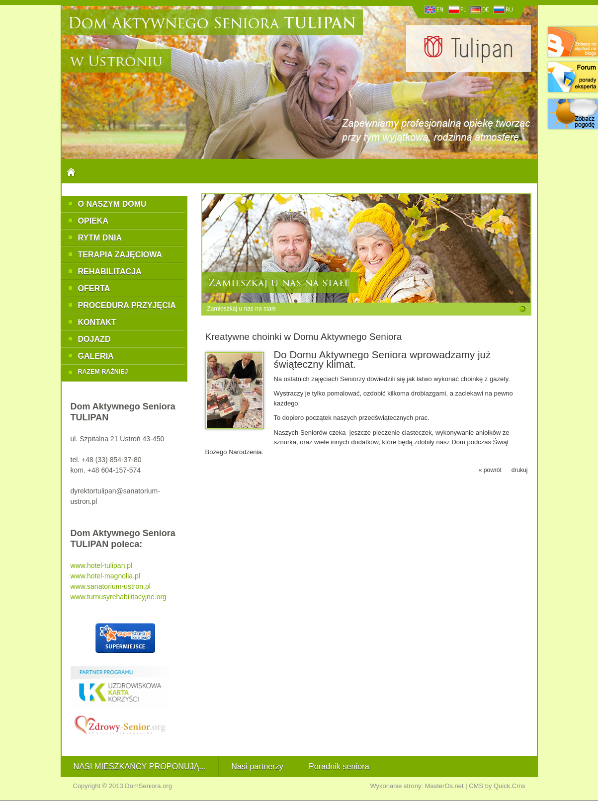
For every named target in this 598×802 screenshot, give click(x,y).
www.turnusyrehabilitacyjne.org (119, 597)
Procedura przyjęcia (127, 305)
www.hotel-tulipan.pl (102, 565)
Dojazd (94, 338)
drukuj (520, 470)
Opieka (93, 220)
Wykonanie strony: (396, 786)
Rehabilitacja (110, 271)
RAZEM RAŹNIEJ (103, 371)
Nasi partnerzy (257, 766)
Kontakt (97, 322)
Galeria (96, 355)
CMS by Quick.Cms (497, 786)
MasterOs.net (444, 786)
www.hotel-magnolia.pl (105, 576)
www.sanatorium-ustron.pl (111, 586)
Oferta (94, 288)
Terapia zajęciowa (120, 254)
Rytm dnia (100, 237)
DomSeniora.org (148, 786)
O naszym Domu (112, 203)
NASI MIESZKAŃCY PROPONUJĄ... (140, 766)
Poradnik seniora (339, 766)
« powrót (490, 470)
